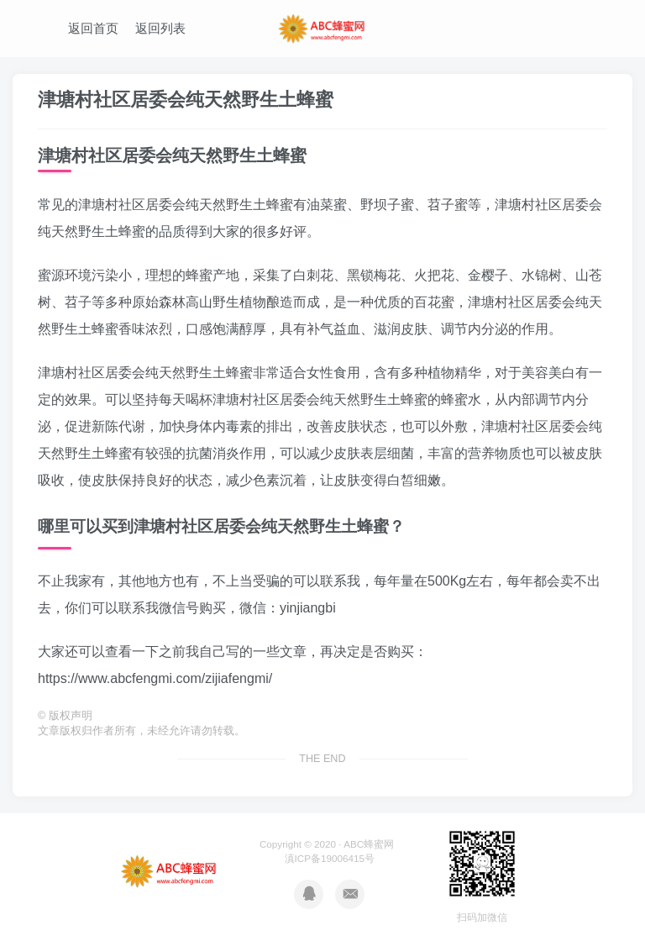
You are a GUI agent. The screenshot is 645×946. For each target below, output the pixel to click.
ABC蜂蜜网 (368, 843)
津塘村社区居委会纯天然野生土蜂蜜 (185, 99)
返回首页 (93, 28)
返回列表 (160, 28)
